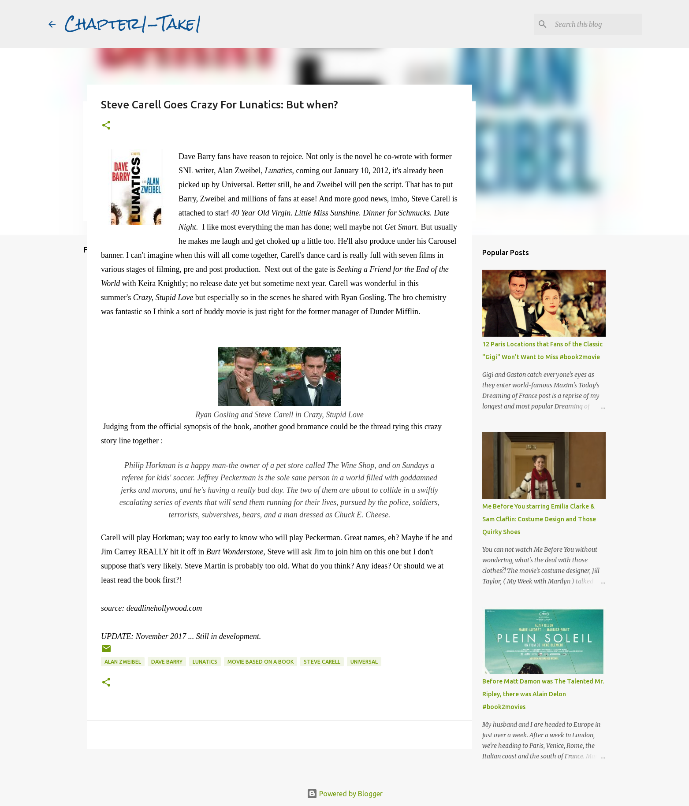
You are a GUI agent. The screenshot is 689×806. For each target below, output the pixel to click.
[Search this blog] (596, 24)
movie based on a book (260, 662)
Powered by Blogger (345, 794)
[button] (106, 126)
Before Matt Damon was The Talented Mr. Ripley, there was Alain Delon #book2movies (543, 694)
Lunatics (205, 662)
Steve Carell (322, 662)
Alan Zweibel (122, 662)
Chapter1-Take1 (133, 24)
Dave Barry (166, 662)
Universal (364, 662)
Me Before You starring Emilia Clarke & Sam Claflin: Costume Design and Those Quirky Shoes (539, 519)
